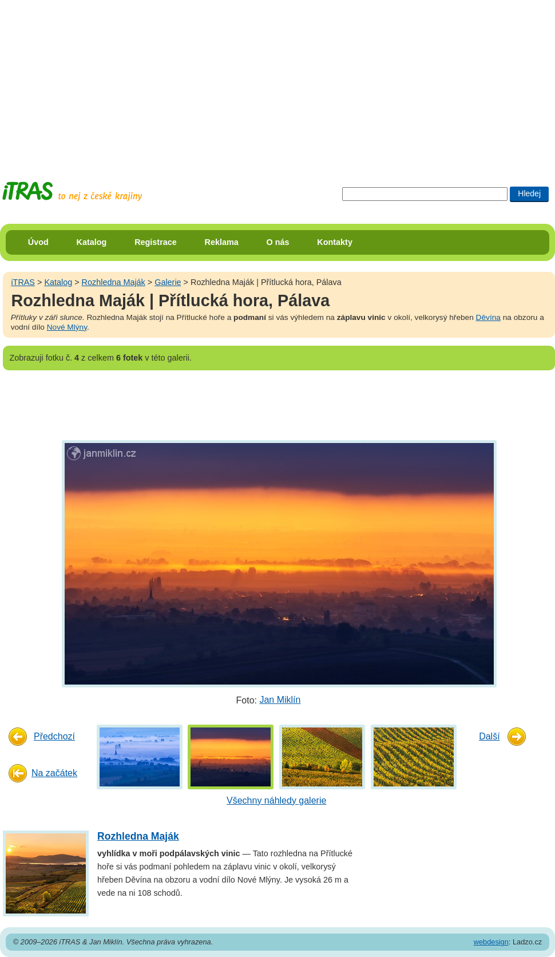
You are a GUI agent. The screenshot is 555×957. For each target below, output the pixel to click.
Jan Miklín (279, 700)
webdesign (491, 942)
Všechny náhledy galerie (276, 800)
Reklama (222, 242)
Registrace (155, 242)
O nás (278, 242)
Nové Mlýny (67, 327)
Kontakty (334, 242)
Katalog (92, 242)
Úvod (38, 242)
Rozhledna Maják (113, 282)
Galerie (167, 282)
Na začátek (54, 773)
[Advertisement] (256, 80)
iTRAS (23, 282)
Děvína (488, 317)
